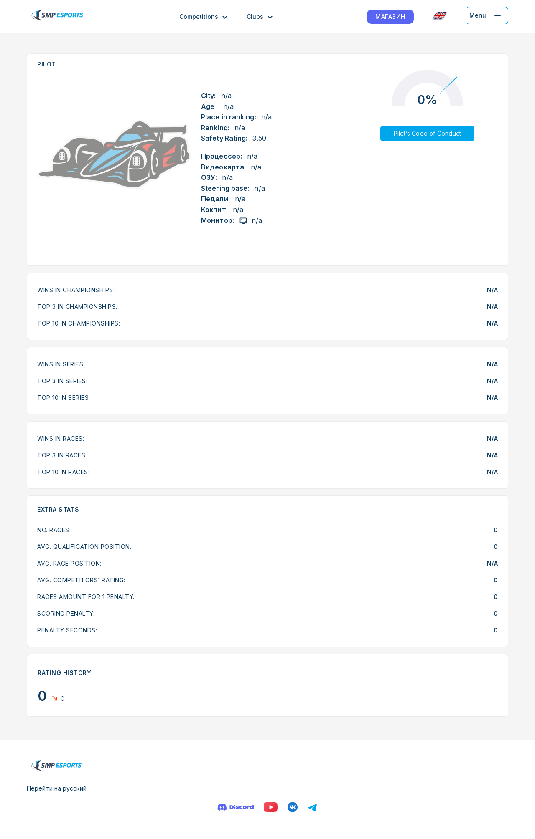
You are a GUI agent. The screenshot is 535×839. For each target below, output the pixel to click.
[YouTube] (271, 807)
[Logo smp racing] (57, 16)
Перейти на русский (57, 788)
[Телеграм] (313, 807)
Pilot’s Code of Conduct (427, 133)
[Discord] (235, 807)
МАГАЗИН (390, 16)
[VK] (293, 807)
